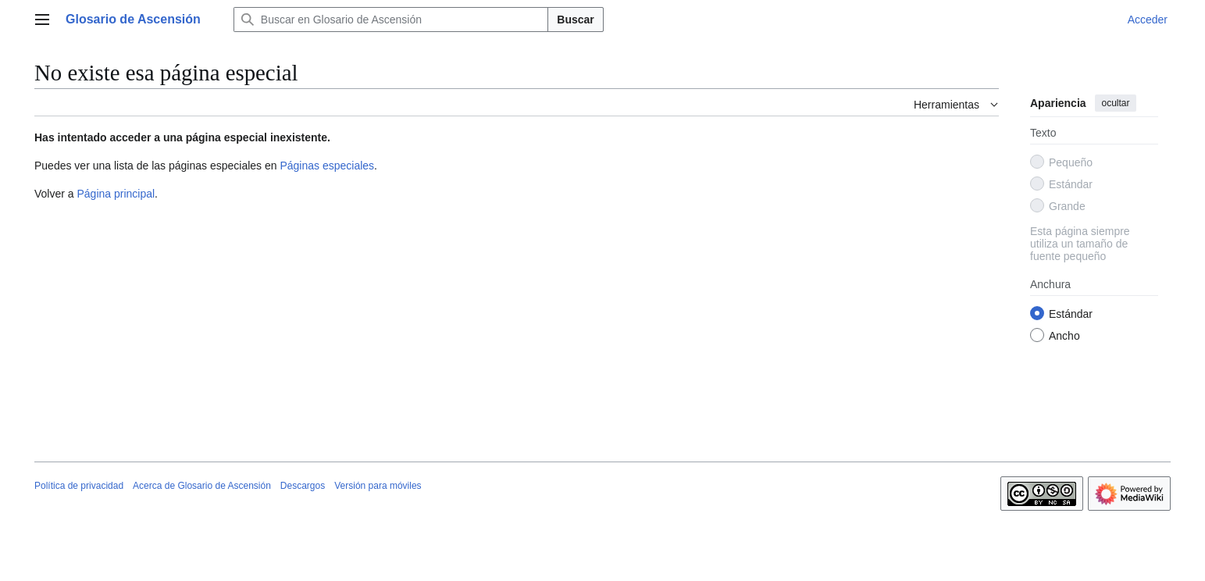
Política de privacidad (78, 485)
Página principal (116, 193)
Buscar (575, 19)
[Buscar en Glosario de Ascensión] (391, 19)
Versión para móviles (377, 485)
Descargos (302, 485)
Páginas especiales (327, 165)
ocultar (1115, 103)
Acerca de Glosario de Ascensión (202, 485)
